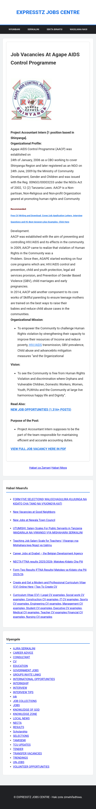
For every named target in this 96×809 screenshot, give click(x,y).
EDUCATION (20, 666)
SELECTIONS (21, 736)
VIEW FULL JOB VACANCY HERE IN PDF (38, 449)
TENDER (18, 749)
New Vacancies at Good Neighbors (34, 512)
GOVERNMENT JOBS (26, 670)
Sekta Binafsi (54, 29)
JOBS (16, 705)
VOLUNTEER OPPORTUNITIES (31, 766)
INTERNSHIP (21, 683)
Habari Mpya (59, 467)
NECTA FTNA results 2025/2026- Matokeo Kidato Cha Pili (48, 561)
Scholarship (20, 731)
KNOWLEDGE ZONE (25, 714)
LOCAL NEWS (21, 718)
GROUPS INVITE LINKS (27, 674)
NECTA (17, 723)
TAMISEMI (19, 740)
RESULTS (18, 727)
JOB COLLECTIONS (25, 701)
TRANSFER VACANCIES (27, 753)
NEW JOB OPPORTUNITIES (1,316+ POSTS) (41, 409)
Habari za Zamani (40, 467)
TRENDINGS (20, 757)
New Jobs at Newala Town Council (34, 520)
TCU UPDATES (22, 744)
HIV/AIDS (35, 345)
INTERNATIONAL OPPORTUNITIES (34, 679)
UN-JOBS (18, 762)
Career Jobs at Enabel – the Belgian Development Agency (48, 553)
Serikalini (33, 29)
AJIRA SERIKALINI (24, 648)
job (15, 696)
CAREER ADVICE (23, 652)
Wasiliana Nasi (78, 29)
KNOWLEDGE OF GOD (26, 709)
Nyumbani (14, 29)
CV (15, 661)
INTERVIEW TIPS (23, 692)
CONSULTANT (21, 657)
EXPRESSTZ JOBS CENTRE (48, 12)
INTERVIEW (20, 687)
